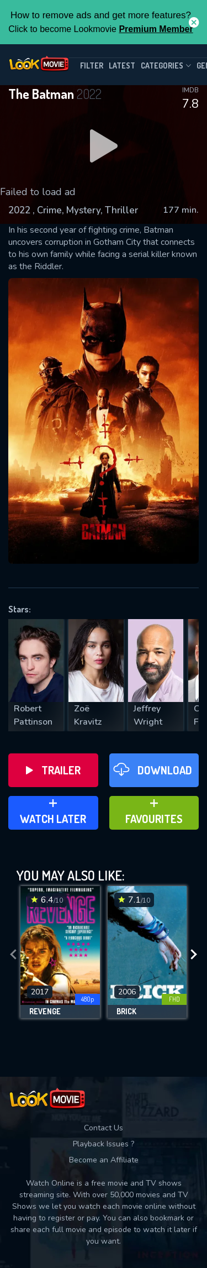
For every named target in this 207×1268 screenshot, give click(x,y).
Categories (166, 65)
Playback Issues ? (103, 1144)
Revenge (45, 1011)
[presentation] (13, 955)
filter (91, 65)
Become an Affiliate (104, 1160)
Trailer (53, 770)
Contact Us (103, 1128)
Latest (122, 65)
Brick (126, 1011)
